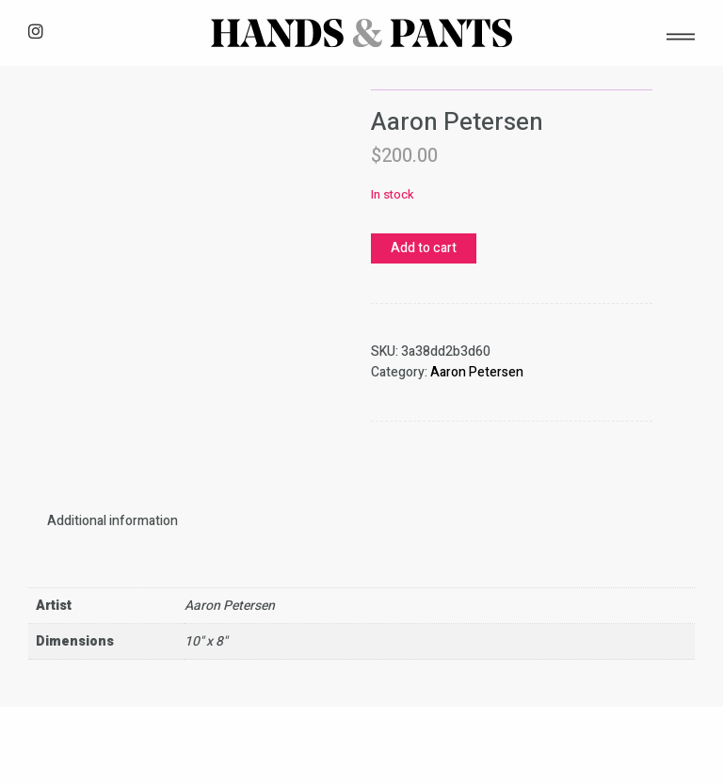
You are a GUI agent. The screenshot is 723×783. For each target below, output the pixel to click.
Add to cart (424, 248)
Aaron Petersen (476, 372)
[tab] (112, 521)
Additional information (112, 521)
